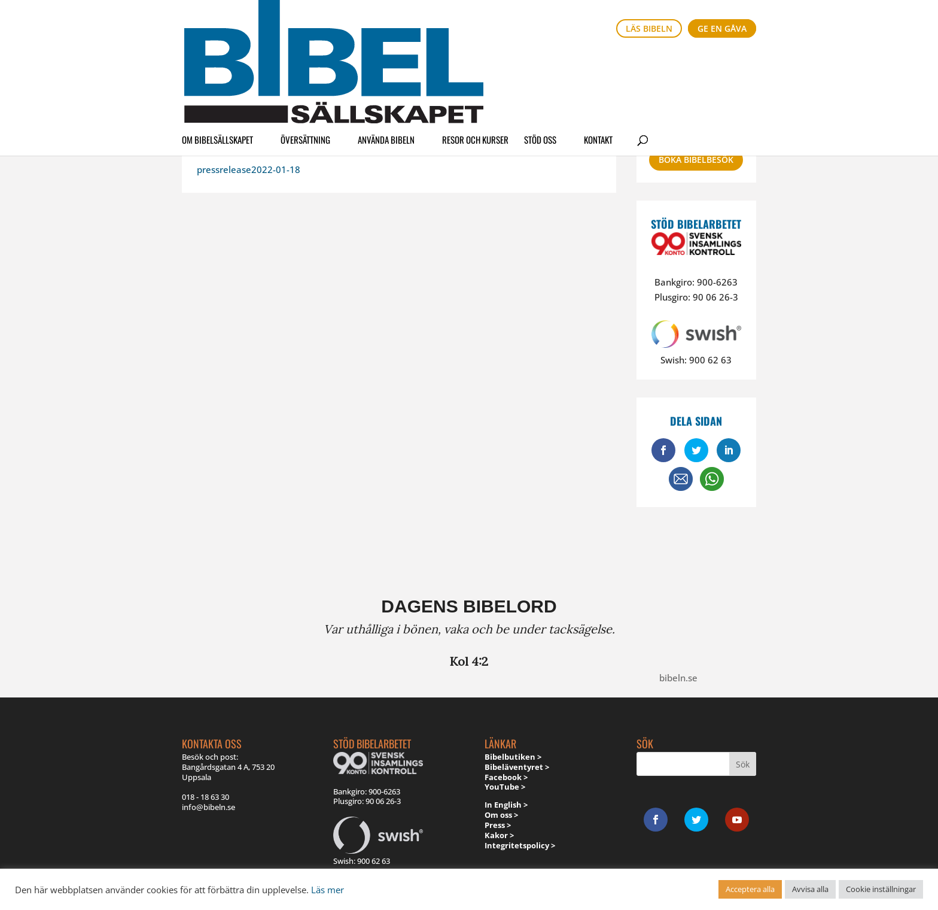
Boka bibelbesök (696, 159)
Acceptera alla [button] (750, 889)
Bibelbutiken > (513, 756)
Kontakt (598, 62)
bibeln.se (678, 678)
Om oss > (501, 814)
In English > (506, 804)
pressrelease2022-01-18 (248, 169)
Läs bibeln (649, 28)
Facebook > (506, 777)
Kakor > (499, 835)
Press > (498, 825)
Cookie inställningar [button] (881, 889)
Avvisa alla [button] (810, 889)
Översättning (305, 62)
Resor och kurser (475, 62)
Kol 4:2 (469, 661)
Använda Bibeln (386, 62)
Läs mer (327, 890)
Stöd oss (540, 62)
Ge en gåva (722, 28)
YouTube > (505, 786)
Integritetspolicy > (520, 845)
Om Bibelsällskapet (217, 62)
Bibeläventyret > (517, 767)
